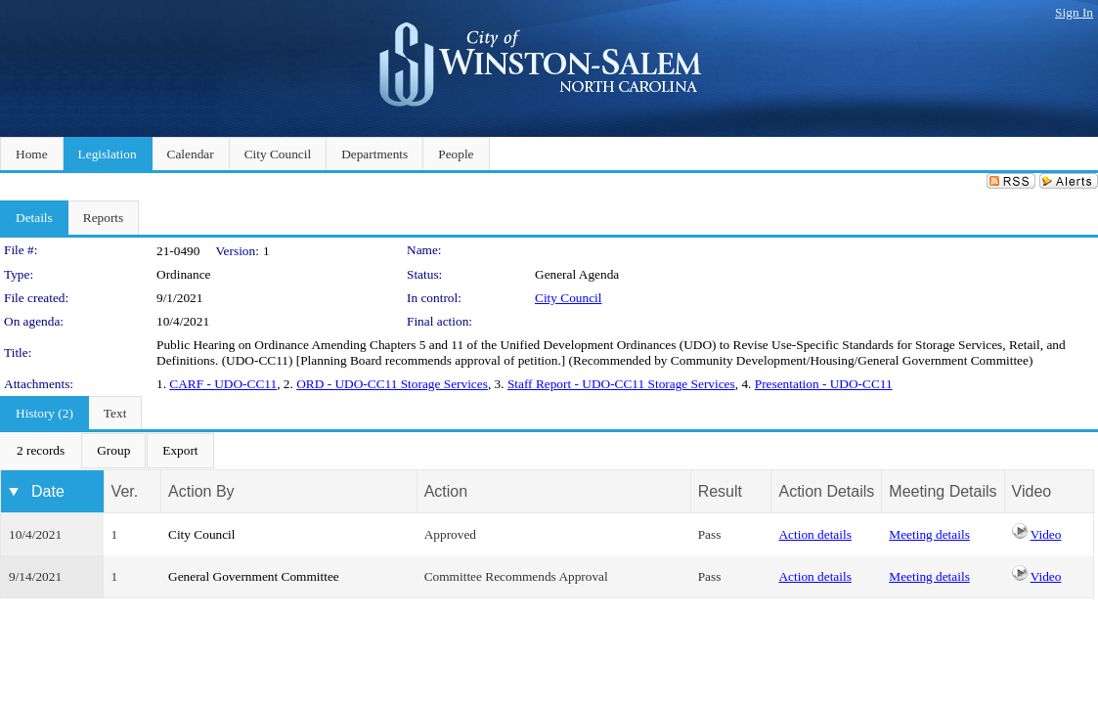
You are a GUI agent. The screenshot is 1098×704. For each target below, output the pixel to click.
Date (48, 491)
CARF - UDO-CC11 (223, 383)
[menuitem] (40, 450)
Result (720, 491)
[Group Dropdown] (113, 450)
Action (445, 491)
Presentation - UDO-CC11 (824, 383)
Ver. (125, 491)
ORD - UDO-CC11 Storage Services (392, 383)
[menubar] (107, 450)
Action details (814, 534)
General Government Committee (253, 576)
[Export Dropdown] (180, 450)
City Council (568, 297)
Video (1046, 534)
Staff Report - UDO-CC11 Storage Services (621, 383)
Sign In (1074, 12)
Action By (201, 491)
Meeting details (929, 534)
